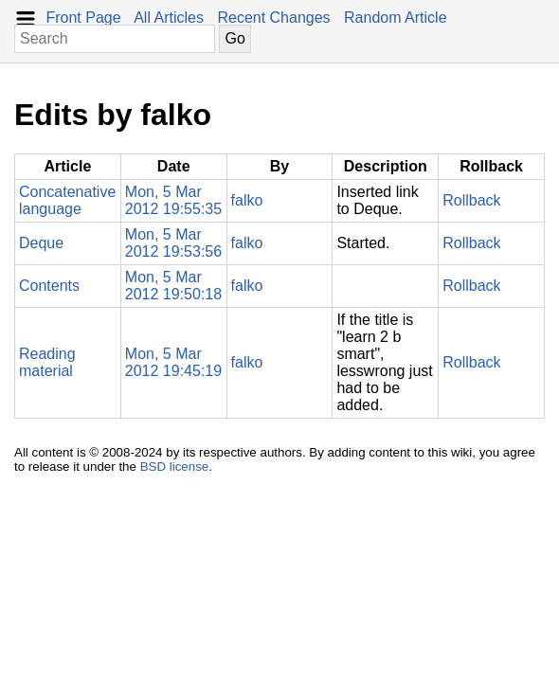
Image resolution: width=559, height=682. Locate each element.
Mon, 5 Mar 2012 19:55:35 (173, 200)
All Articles (169, 17)
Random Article (395, 17)
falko (247, 200)
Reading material (47, 362)
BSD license (174, 466)
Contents (49, 286)
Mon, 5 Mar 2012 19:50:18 (173, 285)
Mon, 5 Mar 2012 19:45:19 (173, 362)
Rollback (471, 200)
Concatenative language (67, 200)
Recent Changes (273, 17)
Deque (41, 243)
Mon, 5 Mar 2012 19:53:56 (173, 243)
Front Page (82, 17)
